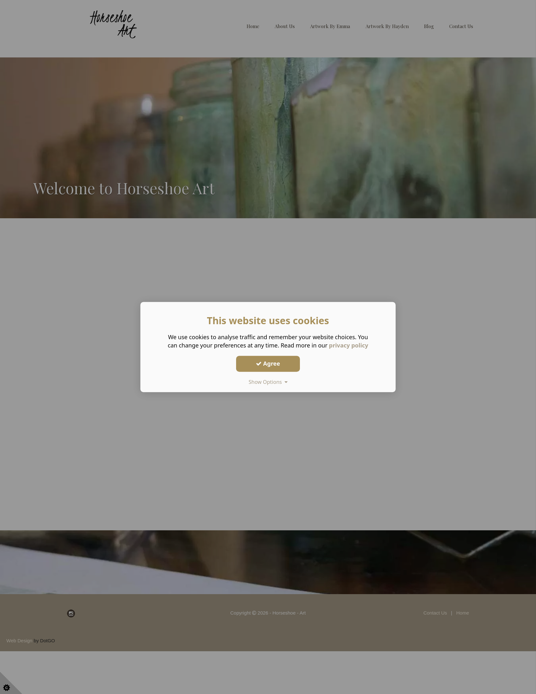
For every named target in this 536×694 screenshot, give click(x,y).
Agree (268, 363)
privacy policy (348, 345)
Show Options (268, 381)
